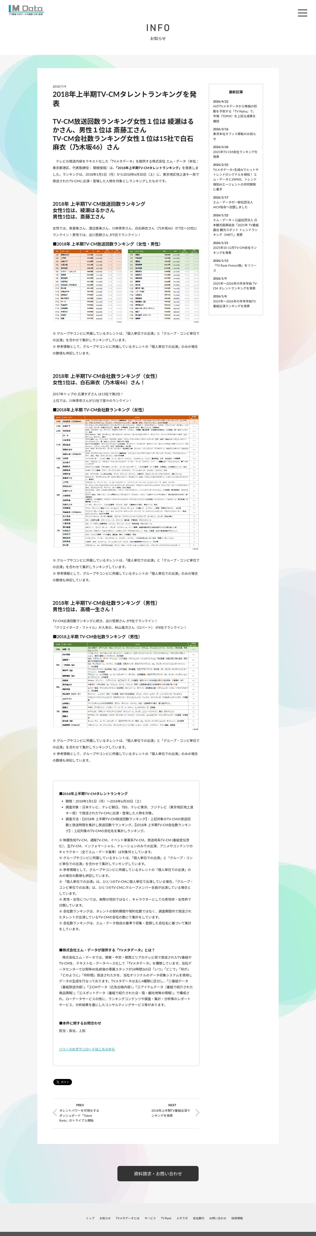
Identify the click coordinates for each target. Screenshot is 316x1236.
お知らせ (105, 1218)
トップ (90, 1218)
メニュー (302, 13)
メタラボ (182, 1218)
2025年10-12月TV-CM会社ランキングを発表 (235, 250)
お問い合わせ (217, 1218)
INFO (158, 27)
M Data (26, 10)
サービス (150, 1218)
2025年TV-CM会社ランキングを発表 (235, 154)
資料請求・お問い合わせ (158, 1173)
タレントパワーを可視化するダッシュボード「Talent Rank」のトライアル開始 (79, 1115)
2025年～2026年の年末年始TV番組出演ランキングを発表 (234, 303)
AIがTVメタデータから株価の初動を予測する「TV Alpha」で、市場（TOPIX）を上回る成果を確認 (235, 113)
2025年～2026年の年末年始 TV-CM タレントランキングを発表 (235, 286)
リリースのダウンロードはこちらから (87, 1049)
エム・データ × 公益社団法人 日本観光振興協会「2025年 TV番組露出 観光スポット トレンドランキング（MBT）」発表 (236, 227)
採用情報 (237, 1218)
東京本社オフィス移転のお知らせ (234, 136)
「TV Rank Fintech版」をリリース (235, 268)
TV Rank (166, 1218)
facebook (41, 1218)
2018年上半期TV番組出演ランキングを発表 (170, 1113)
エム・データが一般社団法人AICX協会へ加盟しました (233, 204)
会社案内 (198, 1218)
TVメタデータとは (127, 1218)
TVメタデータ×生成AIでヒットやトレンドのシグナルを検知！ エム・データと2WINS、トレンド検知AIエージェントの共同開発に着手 (236, 179)
